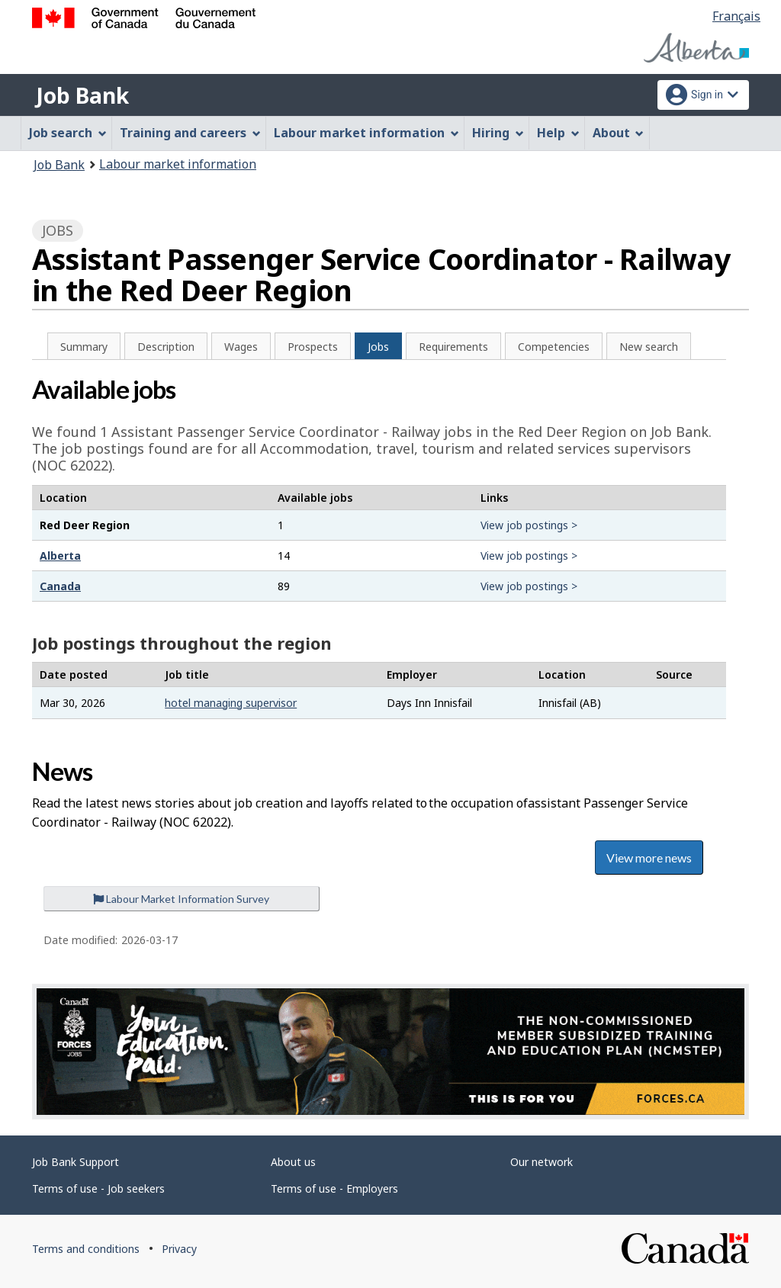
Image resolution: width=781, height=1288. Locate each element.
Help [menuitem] (558, 132)
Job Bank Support (75, 1162)
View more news (649, 857)
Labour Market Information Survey (181, 898)
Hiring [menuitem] (498, 132)
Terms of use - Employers (334, 1188)
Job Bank (82, 95)
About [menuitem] (618, 132)
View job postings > (528, 525)
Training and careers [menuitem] (190, 132)
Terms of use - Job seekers (98, 1188)
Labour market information (177, 164)
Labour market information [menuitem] (366, 132)
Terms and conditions (86, 1248)
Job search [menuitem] (68, 132)
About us (293, 1162)
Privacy (179, 1248)
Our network (541, 1162)
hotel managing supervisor (231, 702)
